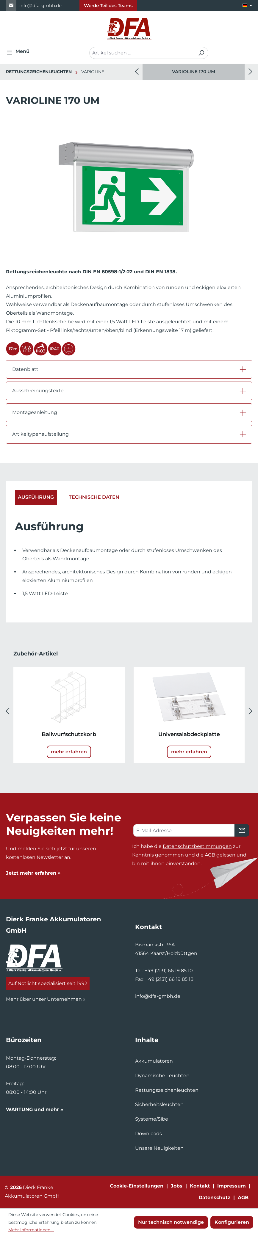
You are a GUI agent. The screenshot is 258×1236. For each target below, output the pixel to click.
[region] (193, 72)
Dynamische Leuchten (162, 1075)
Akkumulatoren (154, 1061)
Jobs (176, 1186)
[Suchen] (201, 53)
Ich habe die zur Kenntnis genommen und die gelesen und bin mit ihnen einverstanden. (189, 854)
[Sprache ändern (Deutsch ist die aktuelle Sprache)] (247, 5)
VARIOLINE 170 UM (193, 71)
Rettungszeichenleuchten (166, 1090)
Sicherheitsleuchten (159, 1104)
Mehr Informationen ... (31, 1229)
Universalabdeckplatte (189, 734)
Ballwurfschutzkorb (69, 734)
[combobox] (142, 53)
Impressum (231, 1186)
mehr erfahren (69, 752)
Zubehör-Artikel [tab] (35, 653)
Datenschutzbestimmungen (197, 846)
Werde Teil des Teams (108, 5)
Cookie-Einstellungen (136, 1186)
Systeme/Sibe (151, 1119)
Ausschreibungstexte (38, 390)
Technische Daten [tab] (94, 497)
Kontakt (200, 1186)
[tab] (36, 497)
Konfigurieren (232, 1222)
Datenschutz (214, 1197)
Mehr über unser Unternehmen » (45, 999)
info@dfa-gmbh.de (40, 5)
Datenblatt (25, 369)
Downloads (148, 1133)
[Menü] (19, 53)
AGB (210, 855)
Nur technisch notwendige (171, 1222)
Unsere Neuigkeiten (159, 1148)
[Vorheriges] (136, 71)
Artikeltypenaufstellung (40, 434)
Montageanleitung (34, 412)
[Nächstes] (250, 71)
